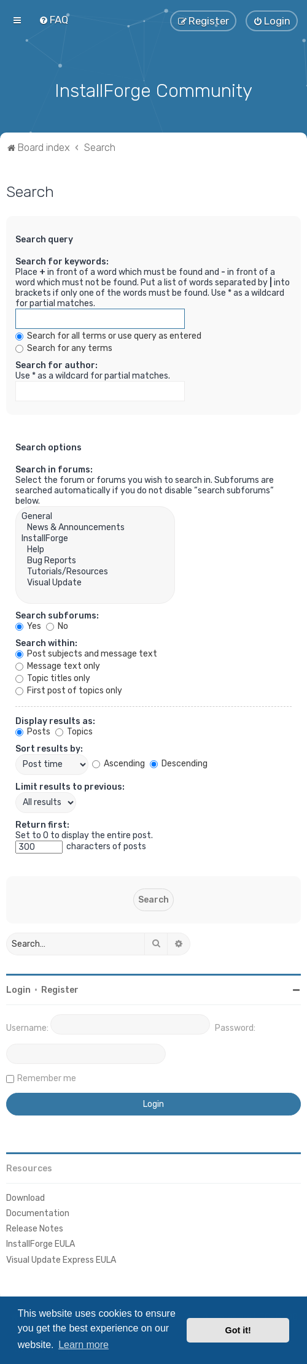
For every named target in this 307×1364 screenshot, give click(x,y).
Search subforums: (57, 614)
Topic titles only (52, 676)
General (95, 514)
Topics (74, 730)
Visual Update (95, 581)
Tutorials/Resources (95, 570)
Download (25, 1196)
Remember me (46, 1076)
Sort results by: (49, 747)
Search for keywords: (62, 260)
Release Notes (34, 1227)
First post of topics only (68, 689)
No (57, 624)
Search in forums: (54, 468)
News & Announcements (95, 525)
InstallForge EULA (40, 1243)
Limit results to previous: (70, 785)
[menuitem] (53, 19)
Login (18, 988)
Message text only (57, 664)
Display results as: (55, 719)
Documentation (37, 1211)
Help (95, 547)
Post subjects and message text (86, 652)
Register (60, 988)
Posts (32, 730)
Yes (28, 624)
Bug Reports (95, 558)
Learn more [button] (83, 1344)
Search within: (46, 641)
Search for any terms (63, 346)
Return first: (42, 823)
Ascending (118, 762)
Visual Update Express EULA (61, 1258)
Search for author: (56, 363)
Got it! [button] (238, 1330)
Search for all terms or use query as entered (108, 334)
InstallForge (95, 536)
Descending (179, 762)
